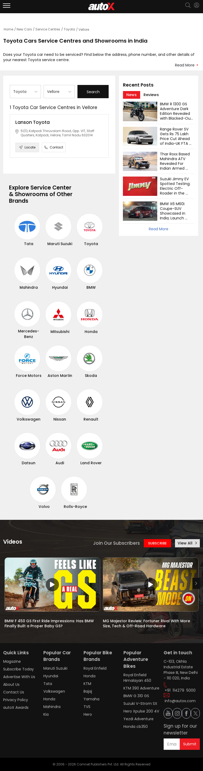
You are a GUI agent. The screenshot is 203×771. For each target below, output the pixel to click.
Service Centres (47, 29)
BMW (91, 287)
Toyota (69, 29)
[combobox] (13, 91)
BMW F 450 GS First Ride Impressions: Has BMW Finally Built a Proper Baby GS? (49, 623)
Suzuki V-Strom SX (140, 703)
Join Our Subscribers (116, 543)
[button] (196, 5)
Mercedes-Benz (28, 333)
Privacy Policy (15, 699)
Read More (185, 65)
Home (8, 29)
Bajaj (88, 691)
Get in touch (178, 653)
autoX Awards (16, 707)
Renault (91, 419)
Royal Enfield (95, 668)
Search (93, 91)
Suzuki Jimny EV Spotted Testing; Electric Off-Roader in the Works (175, 188)
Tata (28, 243)
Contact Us (13, 692)
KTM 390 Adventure (141, 688)
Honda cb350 (135, 726)
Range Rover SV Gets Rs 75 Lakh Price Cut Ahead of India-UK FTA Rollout (175, 139)
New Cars (24, 29)
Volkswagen (28, 419)
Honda (91, 331)
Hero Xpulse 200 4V (141, 711)
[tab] (131, 95)
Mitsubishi (59, 331)
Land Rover (91, 463)
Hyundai (60, 287)
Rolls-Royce (75, 506)
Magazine (12, 661)
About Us (11, 684)
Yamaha (91, 699)
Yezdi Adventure (138, 719)
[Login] (196, 5)
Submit (189, 744)
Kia (46, 714)
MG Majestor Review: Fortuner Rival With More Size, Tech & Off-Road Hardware (147, 623)
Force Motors (28, 375)
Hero (88, 714)
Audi (60, 463)
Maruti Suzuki (59, 243)
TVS (87, 706)
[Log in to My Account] (196, 5)
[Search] (188, 6)
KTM (87, 683)
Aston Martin (60, 375)
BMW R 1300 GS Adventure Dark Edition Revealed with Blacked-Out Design (176, 113)
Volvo (44, 506)
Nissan (59, 419)
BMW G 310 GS (136, 695)
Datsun (28, 463)
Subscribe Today (18, 669)
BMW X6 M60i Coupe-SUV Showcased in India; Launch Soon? (173, 213)
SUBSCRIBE (157, 543)
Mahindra (29, 287)
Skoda (91, 375)
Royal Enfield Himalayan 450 (137, 677)
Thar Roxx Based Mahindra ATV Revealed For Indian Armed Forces (175, 163)
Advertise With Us (19, 676)
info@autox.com (180, 701)
